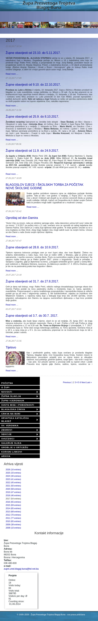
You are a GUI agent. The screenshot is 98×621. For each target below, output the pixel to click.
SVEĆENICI (7, 439)
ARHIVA (5, 456)
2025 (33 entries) (13, 473)
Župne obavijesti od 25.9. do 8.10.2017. (32, 116)
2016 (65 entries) (13, 502)
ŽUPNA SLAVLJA (11, 396)
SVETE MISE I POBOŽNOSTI (17, 405)
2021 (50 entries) (13, 486)
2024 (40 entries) (13, 476)
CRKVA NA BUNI (10, 414)
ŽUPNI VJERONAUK (12, 400)
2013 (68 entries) (13, 511)
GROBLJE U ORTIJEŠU (14, 447)
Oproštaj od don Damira (22, 217)
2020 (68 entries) (13, 489)
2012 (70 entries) (13, 515)
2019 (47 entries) (13, 492)
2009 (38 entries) (13, 524)
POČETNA (7, 383)
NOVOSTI (6, 392)
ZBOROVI (6, 430)
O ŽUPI (5, 387)
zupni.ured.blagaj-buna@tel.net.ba (21, 569)
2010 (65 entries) (13, 521)
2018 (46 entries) (13, 495)
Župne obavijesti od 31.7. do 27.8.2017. (32, 281)
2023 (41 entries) (13, 479)
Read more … (12, 74)
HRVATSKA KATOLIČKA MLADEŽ (15, 419)
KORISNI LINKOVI (11, 452)
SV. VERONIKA (10, 425)
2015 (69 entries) (13, 505)
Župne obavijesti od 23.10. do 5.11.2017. (33, 52)
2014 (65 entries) (13, 508)
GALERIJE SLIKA (11, 443)
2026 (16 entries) (13, 469)
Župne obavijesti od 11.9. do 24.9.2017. (32, 150)
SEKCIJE (6, 434)
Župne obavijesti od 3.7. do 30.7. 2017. (32, 315)
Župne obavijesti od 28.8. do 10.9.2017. (32, 247)
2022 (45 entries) (13, 482)
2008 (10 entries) (13, 528)
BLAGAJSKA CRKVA (13, 409)
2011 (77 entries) (13, 518)
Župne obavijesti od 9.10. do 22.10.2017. (33, 84)
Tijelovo (11, 347)
